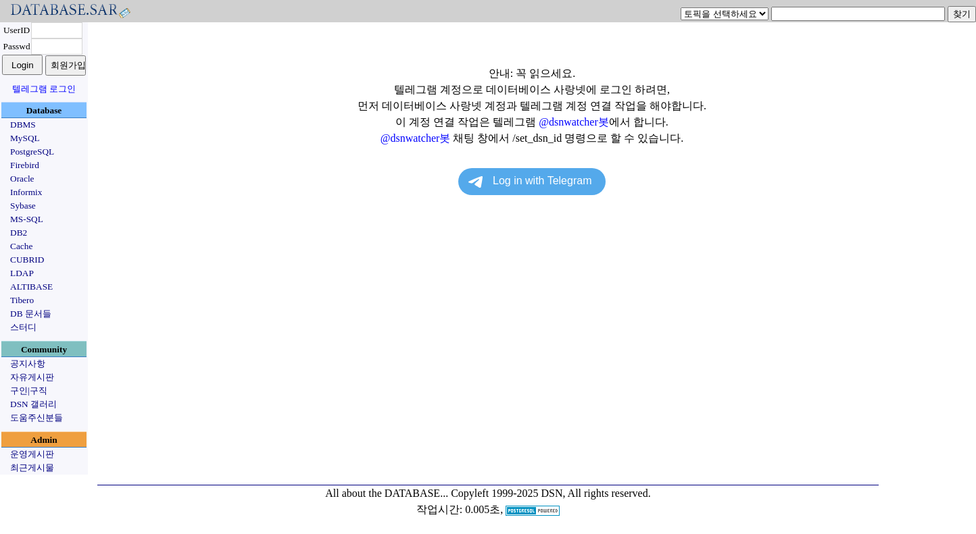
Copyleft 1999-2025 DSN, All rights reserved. (551, 493)
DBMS (23, 124)
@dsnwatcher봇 (574, 122)
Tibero (22, 300)
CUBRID (27, 260)
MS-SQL (26, 219)
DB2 (18, 233)
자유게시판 (32, 377)
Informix (26, 192)
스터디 (23, 327)
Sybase (23, 206)
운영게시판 (32, 454)
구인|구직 (28, 390)
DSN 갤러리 (33, 404)
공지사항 (27, 363)
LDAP (22, 273)
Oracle (22, 178)
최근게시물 (32, 467)
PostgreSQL (32, 151)
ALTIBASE (31, 287)
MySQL (25, 138)
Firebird (24, 165)
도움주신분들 (36, 417)
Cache (21, 246)
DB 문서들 (30, 314)
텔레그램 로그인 (44, 89)
